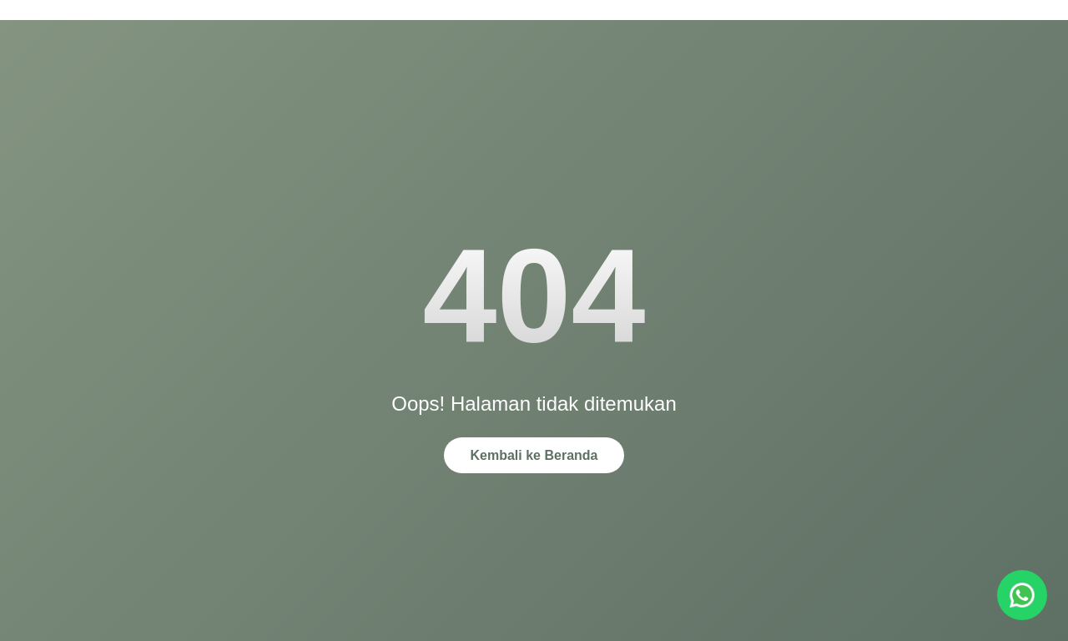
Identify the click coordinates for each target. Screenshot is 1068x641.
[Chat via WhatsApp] (1022, 595)
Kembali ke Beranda (534, 455)
